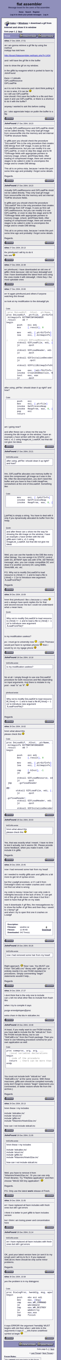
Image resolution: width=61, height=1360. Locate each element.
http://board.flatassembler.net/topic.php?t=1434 (27, 55)
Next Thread (47, 1353)
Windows (23, 23)
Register (36, 12)
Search (28, 12)
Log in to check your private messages (26, 15)
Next (20, 31)
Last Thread (36, 1353)
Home (21, 12)
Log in (45, 15)
